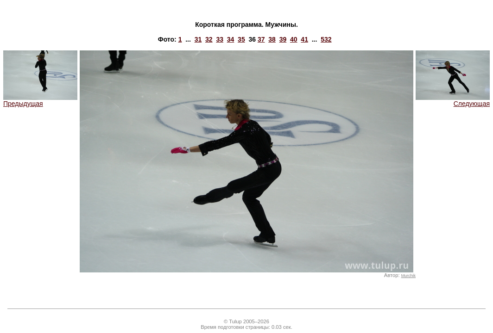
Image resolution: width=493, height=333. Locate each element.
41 (304, 39)
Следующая (453, 100)
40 (293, 39)
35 (241, 39)
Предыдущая (40, 100)
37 (261, 39)
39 (283, 39)
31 (198, 39)
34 (230, 39)
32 (209, 39)
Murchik (408, 275)
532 (326, 39)
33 (219, 39)
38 (272, 39)
